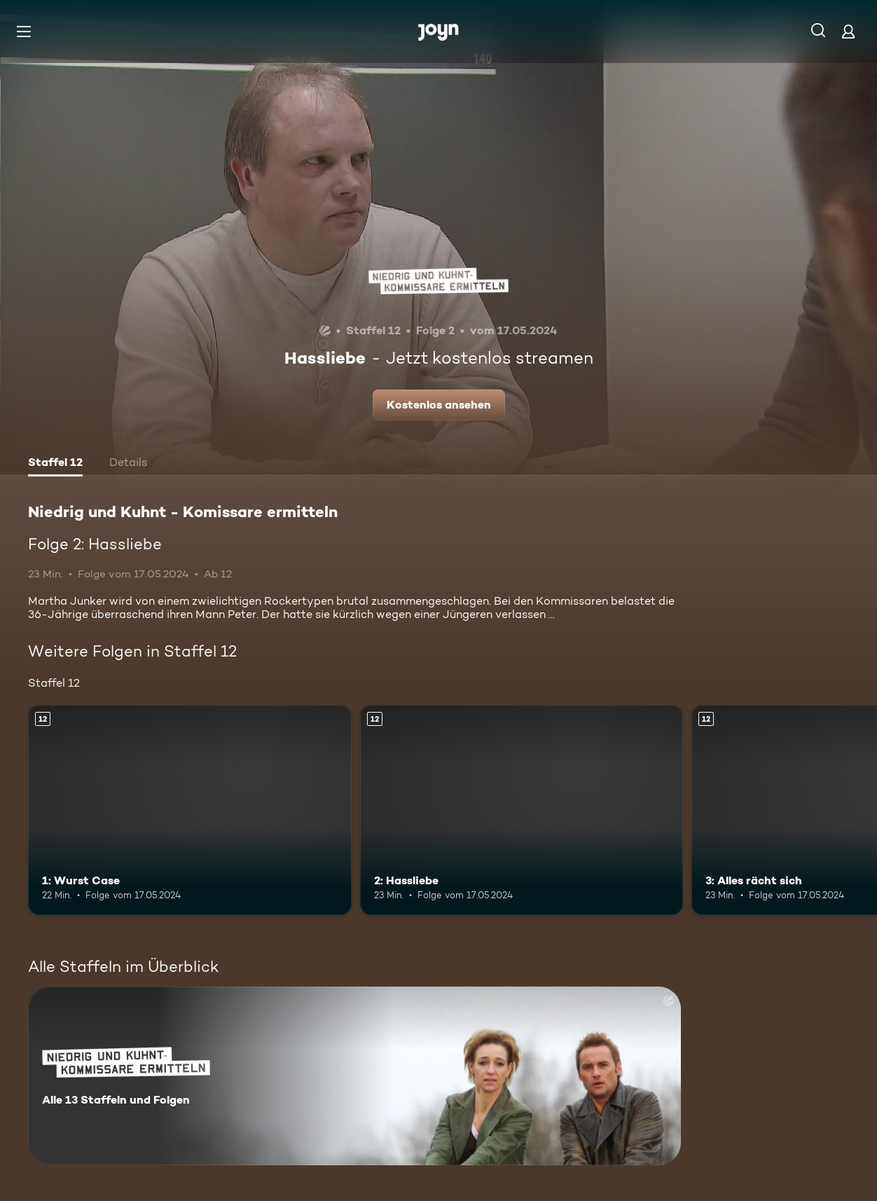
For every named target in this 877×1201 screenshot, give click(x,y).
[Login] (848, 31)
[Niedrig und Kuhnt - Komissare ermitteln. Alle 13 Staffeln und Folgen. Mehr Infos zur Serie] (354, 1076)
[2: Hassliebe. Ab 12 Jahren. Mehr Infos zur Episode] (522, 810)
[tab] (55, 463)
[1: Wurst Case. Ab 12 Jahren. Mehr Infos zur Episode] (190, 810)
